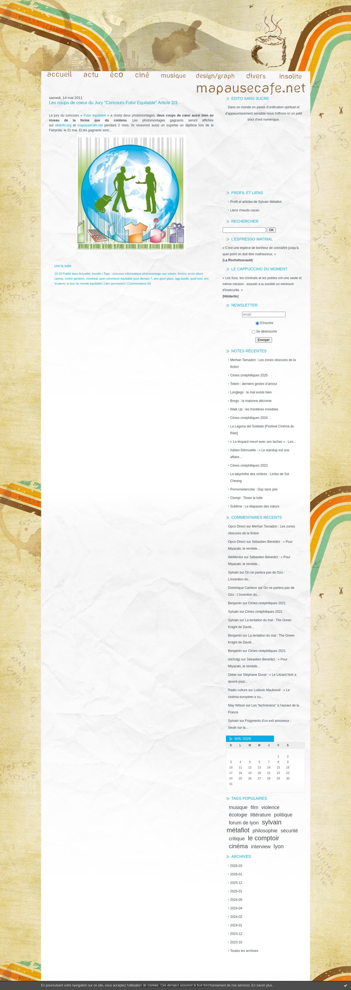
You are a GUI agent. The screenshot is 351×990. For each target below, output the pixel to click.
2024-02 (236, 917)
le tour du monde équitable (84, 283)
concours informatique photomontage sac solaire (144, 273)
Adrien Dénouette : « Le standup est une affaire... (260, 453)
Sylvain (233, 572)
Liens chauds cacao (244, 210)
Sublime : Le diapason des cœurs (254, 506)
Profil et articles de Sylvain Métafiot (256, 202)
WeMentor (235, 557)
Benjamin (235, 603)
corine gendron (74, 278)
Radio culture (238, 690)
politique (283, 815)
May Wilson (236, 705)
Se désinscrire (264, 331)
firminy (182, 273)
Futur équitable (95, 115)
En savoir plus (261, 985)
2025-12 (236, 883)
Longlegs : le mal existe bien (251, 392)
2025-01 (236, 891)
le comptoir (263, 838)
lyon (279, 846)
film (254, 807)
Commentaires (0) (139, 283)
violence (270, 807)
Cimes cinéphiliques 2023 (249, 465)
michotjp (234, 659)
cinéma (238, 846)
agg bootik (182, 278)
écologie (238, 815)
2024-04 (236, 908)
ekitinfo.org (63, 125)
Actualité (84, 273)
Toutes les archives (244, 951)
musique (238, 807)
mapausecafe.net (90, 125)
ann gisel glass (163, 278)
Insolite (96, 273)
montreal (92, 278)
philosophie (265, 830)
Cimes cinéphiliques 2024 (249, 418)
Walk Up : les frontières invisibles (254, 409)
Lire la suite (63, 266)
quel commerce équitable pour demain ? (125, 278)
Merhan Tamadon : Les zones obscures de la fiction (263, 363)
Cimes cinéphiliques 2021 (267, 603)
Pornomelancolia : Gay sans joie (254, 489)
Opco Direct (236, 526)
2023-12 (236, 934)
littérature (260, 815)
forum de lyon (244, 823)
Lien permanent (114, 283)
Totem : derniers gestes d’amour (253, 384)
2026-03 (236, 866)
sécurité (289, 830)
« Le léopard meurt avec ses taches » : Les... (263, 442)
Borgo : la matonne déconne (251, 401)
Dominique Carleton (242, 588)
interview (260, 846)
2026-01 (236, 874)
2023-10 (236, 942)
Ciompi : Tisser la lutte (246, 498)
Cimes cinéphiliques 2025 (249, 375)
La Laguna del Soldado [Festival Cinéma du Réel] (262, 429)
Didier (232, 675)
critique (237, 838)
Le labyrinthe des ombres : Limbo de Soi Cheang (259, 477)
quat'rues (196, 278)
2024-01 (236, 925)
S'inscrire (264, 323)
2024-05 (236, 900)
